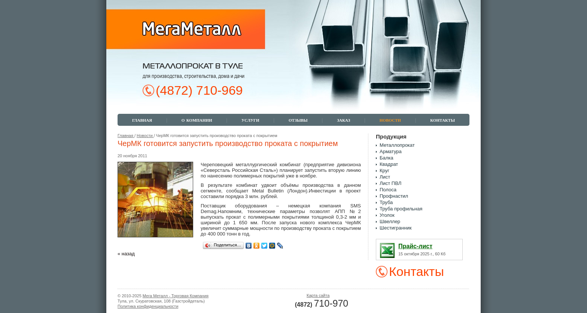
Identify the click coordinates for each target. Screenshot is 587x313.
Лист (385, 177)
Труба (386, 202)
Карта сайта (318, 295)
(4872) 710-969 (199, 90)
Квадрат (389, 164)
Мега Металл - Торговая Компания (176, 296)
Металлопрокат (397, 145)
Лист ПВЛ (390, 183)
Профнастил (394, 196)
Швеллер (390, 221)
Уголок (387, 215)
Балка (386, 158)
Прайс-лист (415, 246)
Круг (384, 170)
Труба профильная (401, 209)
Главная (126, 135)
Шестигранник (395, 228)
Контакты (416, 271)
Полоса (388, 189)
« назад (126, 253)
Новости (145, 135)
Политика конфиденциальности (148, 306)
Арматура (391, 151)
